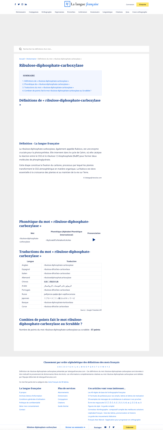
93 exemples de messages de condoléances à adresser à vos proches (114, 399)
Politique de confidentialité (29, 403)
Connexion (130, 4)
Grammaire (94, 12)
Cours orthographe (139, 12)
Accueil (22, 59)
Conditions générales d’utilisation (32, 399)
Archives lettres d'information (30, 396)
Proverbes (71, 12)
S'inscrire (142, 4)
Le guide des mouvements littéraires (102, 416)
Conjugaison (33, 12)
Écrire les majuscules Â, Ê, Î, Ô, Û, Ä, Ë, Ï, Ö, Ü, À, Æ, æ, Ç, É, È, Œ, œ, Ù (115, 403)
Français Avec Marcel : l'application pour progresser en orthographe (114, 420)
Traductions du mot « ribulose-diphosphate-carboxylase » (49, 87)
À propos (22, 392)
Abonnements (63, 392)
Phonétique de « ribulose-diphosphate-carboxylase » (46, 84)
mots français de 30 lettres (58, 382)
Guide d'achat (63, 406)
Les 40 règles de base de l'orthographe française (106, 392)
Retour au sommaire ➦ (75, 427)
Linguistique (108, 12)
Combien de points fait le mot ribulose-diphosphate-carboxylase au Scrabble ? (57, 90)
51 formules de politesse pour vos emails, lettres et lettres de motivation (116, 396)
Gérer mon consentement (29, 406)
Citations (119, 12)
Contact (22, 409)
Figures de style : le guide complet (101, 406)
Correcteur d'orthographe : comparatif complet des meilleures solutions (116, 409)
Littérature (82, 12)
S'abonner (129, 427)
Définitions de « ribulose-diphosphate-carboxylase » (46, 81)
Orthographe (47, 12)
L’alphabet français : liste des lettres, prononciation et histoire (112, 413)
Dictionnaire (21, 12)
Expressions (59, 12)
